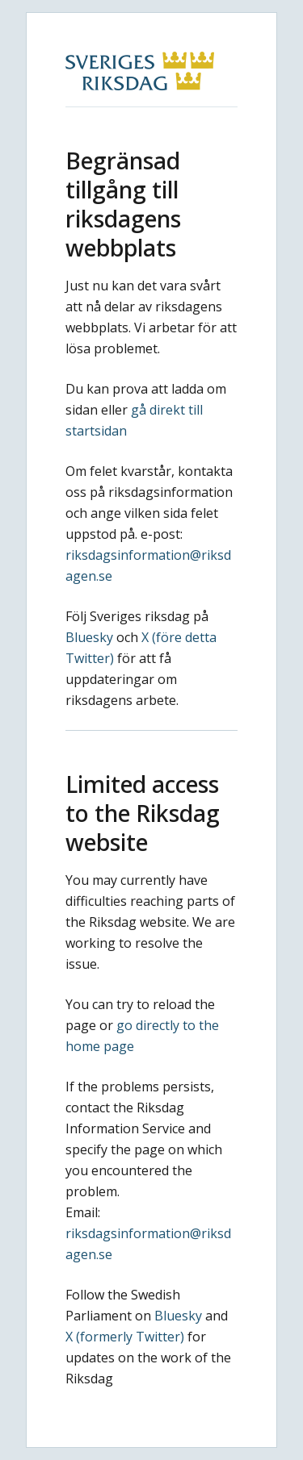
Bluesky (89, 637)
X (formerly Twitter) (124, 1336)
